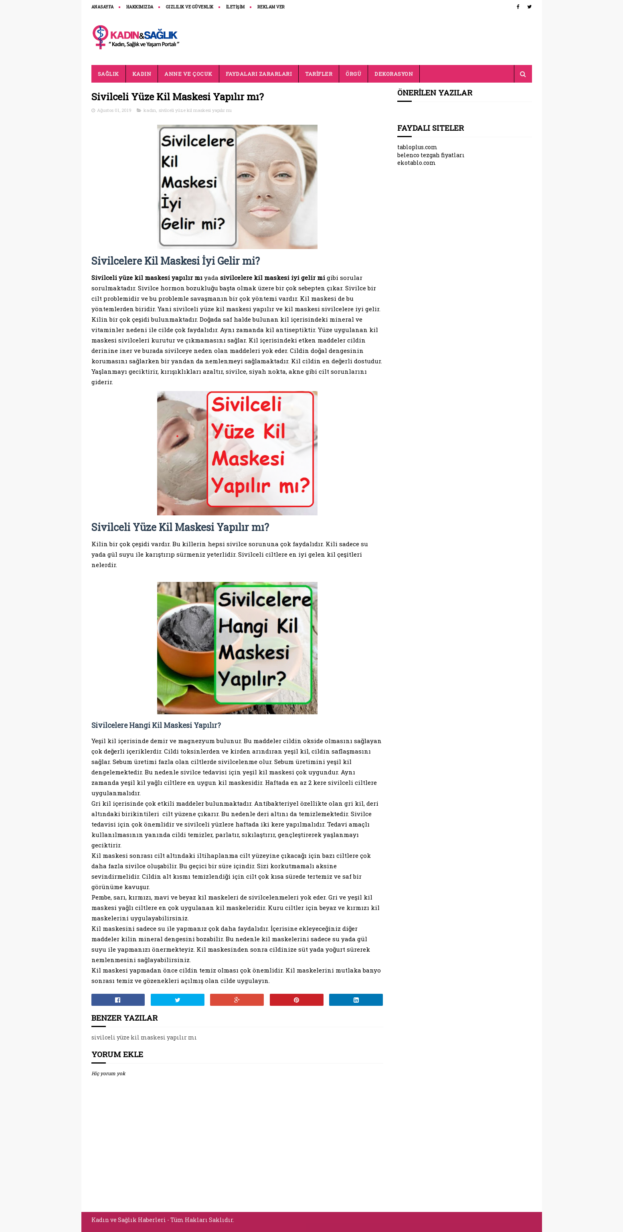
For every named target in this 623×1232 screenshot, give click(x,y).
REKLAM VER (271, 7)
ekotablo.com (416, 162)
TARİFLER (318, 73)
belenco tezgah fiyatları (431, 155)
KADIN (142, 73)
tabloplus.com (417, 147)
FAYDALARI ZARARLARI (259, 73)
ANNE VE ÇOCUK (188, 73)
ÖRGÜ (353, 73)
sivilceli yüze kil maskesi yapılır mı (195, 110)
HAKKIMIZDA (140, 7)
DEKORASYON (393, 73)
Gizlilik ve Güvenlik (190, 7)
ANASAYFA (102, 7)
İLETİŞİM (235, 7)
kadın (150, 110)
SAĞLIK (108, 73)
